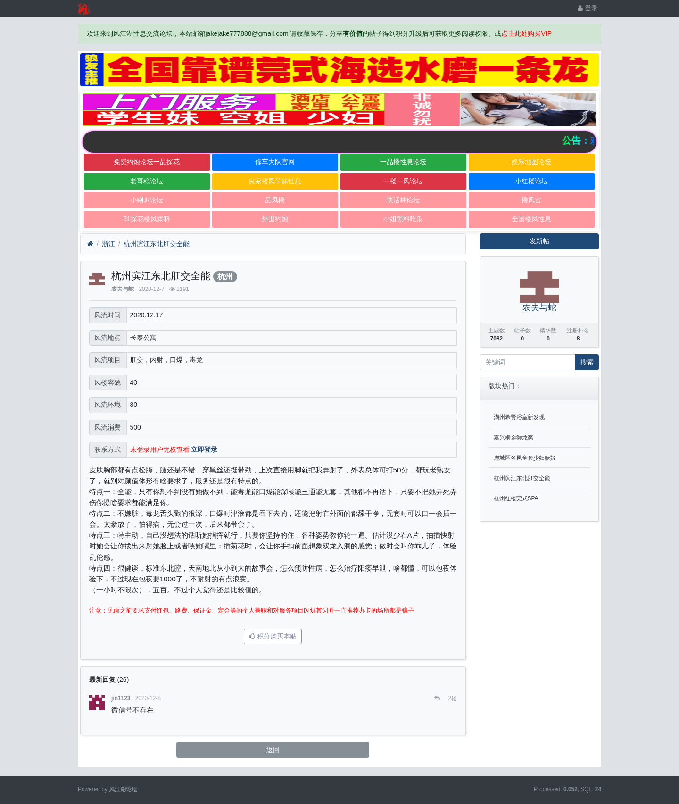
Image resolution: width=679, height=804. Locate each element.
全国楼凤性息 (531, 219)
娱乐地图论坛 (531, 162)
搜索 (587, 362)
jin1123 (120, 698)
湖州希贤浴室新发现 (519, 417)
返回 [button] (273, 750)
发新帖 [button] (539, 241)
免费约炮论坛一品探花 (147, 162)
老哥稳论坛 (146, 181)
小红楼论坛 (531, 181)
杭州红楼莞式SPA (516, 498)
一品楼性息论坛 (403, 162)
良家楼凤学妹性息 (274, 181)
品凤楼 (275, 200)
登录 (588, 8)
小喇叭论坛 (146, 200)
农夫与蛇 (122, 289)
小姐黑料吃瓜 (403, 219)
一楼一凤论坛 (403, 181)
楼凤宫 (531, 200)
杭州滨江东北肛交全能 (157, 244)
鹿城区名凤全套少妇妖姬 (525, 458)
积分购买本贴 (273, 636)
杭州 (224, 277)
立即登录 (204, 449)
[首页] (90, 244)
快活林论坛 (403, 200)
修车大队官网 (275, 162)
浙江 (108, 244)
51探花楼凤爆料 (146, 219)
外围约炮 (275, 219)
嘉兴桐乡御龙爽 (513, 437)
